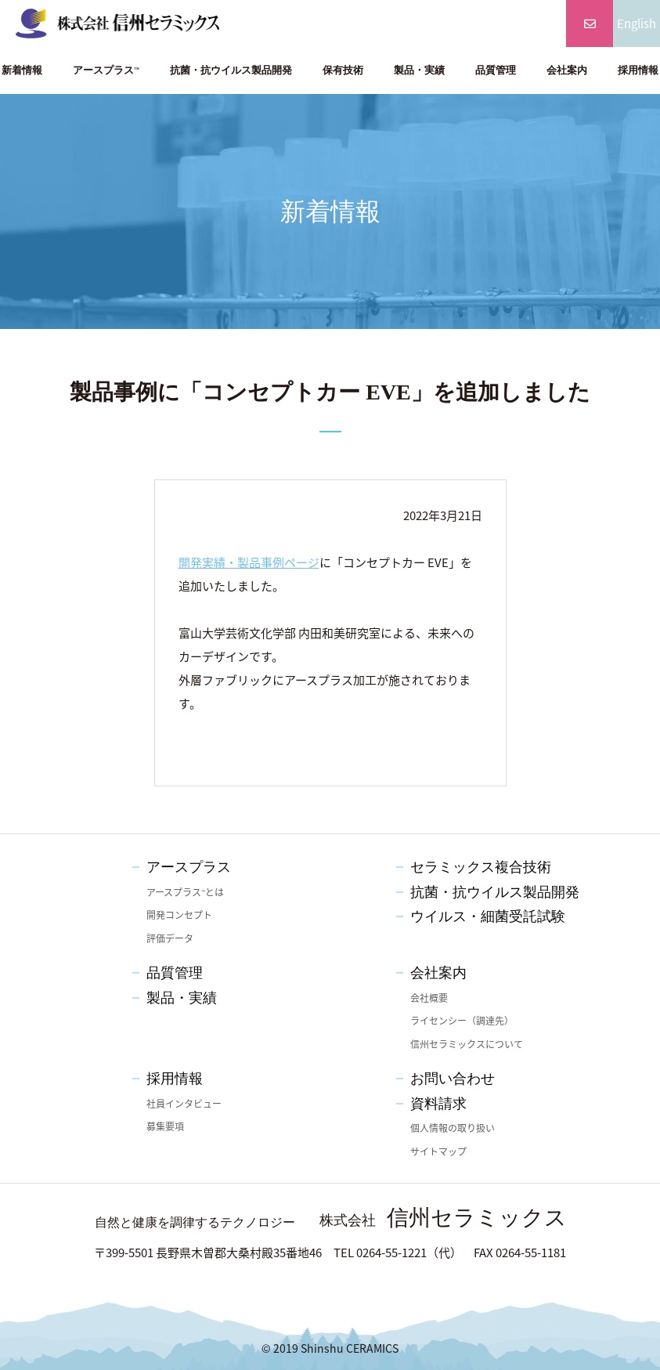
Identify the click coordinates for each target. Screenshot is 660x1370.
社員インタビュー (184, 1104)
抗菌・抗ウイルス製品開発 (231, 70)
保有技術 (343, 70)
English (636, 23)
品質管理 (495, 70)
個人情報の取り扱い (452, 1128)
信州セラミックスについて (466, 1044)
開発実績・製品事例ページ (249, 562)
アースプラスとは (185, 892)
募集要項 (165, 1126)
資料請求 (438, 1104)
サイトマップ (438, 1151)
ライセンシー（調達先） (462, 1021)
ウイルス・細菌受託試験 (487, 916)
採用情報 (174, 1078)
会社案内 (566, 70)
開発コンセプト (179, 915)
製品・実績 (419, 70)
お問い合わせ (452, 1078)
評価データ (169, 938)
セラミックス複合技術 (480, 867)
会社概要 (429, 998)
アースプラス (106, 70)
